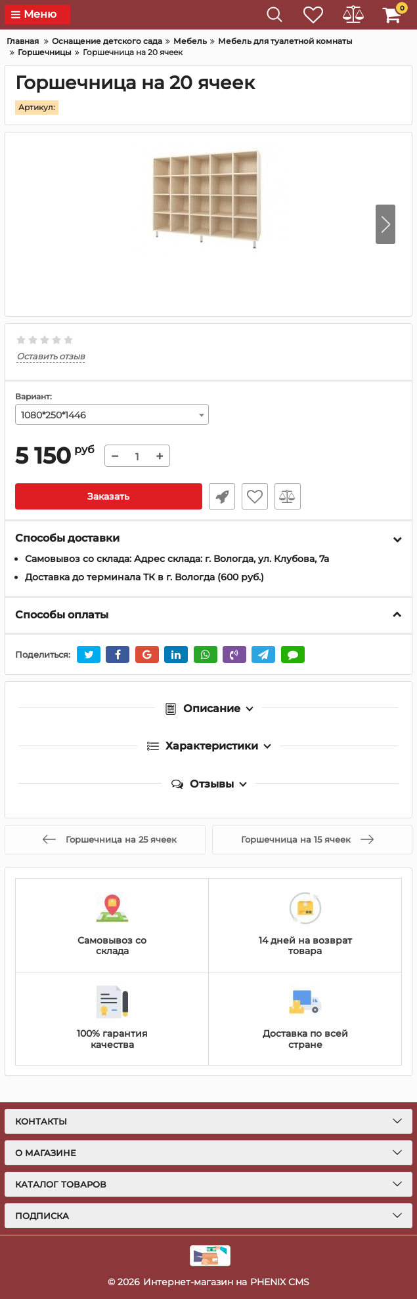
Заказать (108, 496)
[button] (385, 224)
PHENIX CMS (279, 1282)
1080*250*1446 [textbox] (53, 415)
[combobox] (112, 414)
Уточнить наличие (222, 496)
